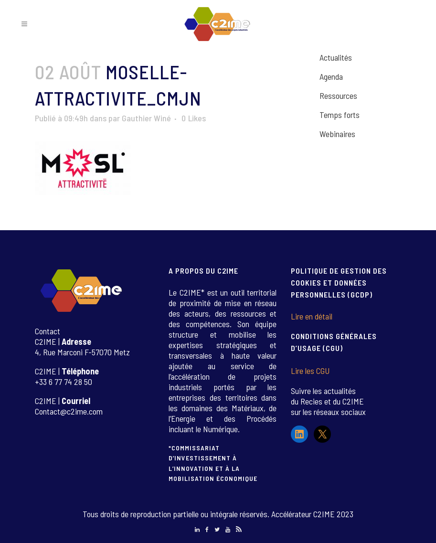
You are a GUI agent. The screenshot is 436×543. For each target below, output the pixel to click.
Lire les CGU (310, 370)
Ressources (338, 95)
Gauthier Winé (146, 118)
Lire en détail (311, 316)
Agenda (331, 76)
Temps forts (339, 114)
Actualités (335, 57)
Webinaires (337, 133)
